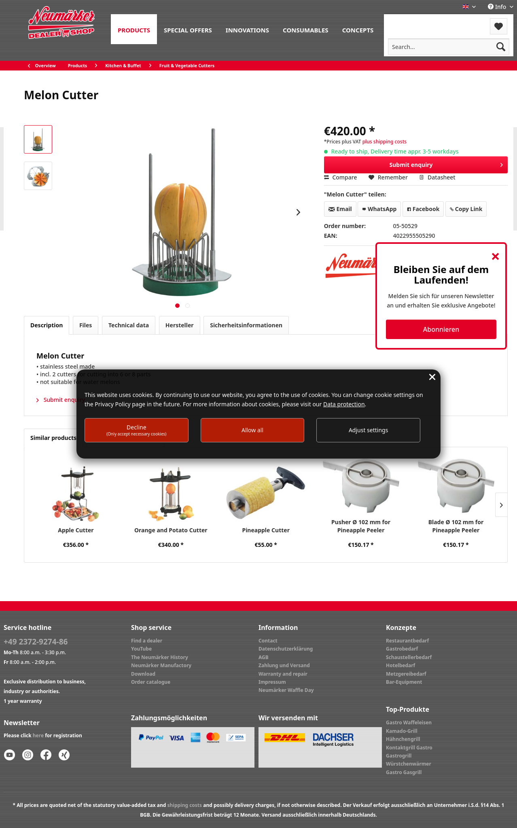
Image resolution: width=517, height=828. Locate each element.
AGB (263, 657)
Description (46, 325)
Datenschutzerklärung (285, 648)
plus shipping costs (384, 141)
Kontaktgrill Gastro (409, 747)
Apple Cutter (75, 530)
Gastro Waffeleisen (409, 722)
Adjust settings (368, 430)
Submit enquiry (446, 163)
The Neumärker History (159, 657)
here (38, 735)
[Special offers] (188, 29)
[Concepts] (358, 29)
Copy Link (466, 209)
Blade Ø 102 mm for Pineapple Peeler (455, 526)
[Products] (134, 29)
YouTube (141, 648)
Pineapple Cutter (265, 530)
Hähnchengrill (403, 739)
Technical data (128, 325)
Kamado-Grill (401, 731)
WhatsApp (379, 209)
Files (85, 325)
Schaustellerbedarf (409, 657)
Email (340, 209)
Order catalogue (150, 682)
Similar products (53, 438)
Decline (136, 430)
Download (143, 673)
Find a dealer (146, 640)
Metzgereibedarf (406, 673)
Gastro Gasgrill (404, 772)
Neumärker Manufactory (161, 665)
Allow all (252, 430)
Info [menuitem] (498, 7)
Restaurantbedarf (407, 640)
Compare (340, 177)
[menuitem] (134, 29)
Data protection (344, 404)
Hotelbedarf (400, 665)
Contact (268, 640)
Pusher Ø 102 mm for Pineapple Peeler (360, 526)
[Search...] (448, 46)
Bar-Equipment (404, 682)
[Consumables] (305, 29)
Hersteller (179, 325)
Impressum (272, 682)
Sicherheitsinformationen (246, 325)
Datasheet (437, 177)
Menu (405, 21)
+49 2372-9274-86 (36, 641)
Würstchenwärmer (408, 763)
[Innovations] (247, 29)
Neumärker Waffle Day (286, 690)
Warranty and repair (282, 673)
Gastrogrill (398, 755)
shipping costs (184, 805)
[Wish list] (498, 26)
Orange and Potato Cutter (171, 530)
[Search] (500, 46)
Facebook (423, 209)
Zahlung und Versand (284, 665)
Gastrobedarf (402, 648)
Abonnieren (441, 329)
